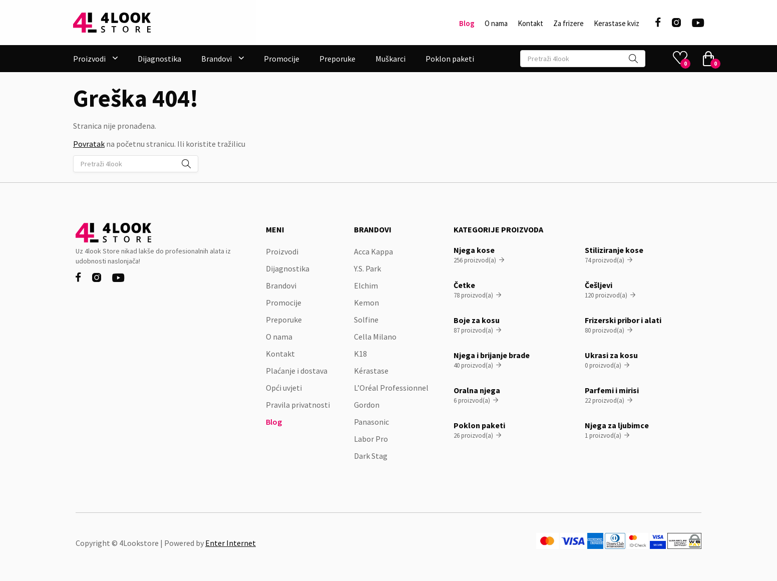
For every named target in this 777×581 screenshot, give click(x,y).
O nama (496, 24)
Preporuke (337, 59)
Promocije (281, 59)
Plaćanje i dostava (296, 371)
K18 (360, 354)
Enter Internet (230, 543)
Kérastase (371, 371)
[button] (95, 58)
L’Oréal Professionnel (391, 388)
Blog (467, 24)
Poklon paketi (450, 59)
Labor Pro (371, 439)
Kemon (366, 303)
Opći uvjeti (284, 388)
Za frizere (568, 24)
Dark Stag (370, 456)
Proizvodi (282, 251)
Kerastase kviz (616, 24)
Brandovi (281, 285)
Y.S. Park (367, 268)
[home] (112, 23)
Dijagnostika (159, 59)
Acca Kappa (373, 251)
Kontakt (530, 24)
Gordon (366, 405)
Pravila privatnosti (298, 405)
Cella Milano (375, 337)
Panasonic (371, 422)
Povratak (89, 144)
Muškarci (390, 59)
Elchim (366, 285)
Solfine (366, 320)
